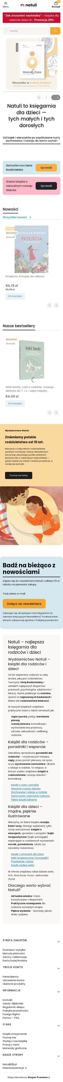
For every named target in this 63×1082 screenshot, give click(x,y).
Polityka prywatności (15, 1010)
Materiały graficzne (15, 1048)
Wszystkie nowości (17, 217)
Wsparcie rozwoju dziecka (25, 788)
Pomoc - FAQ (11, 1018)
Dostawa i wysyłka (14, 950)
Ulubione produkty (14, 984)
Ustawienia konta (13, 980)
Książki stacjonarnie (15, 1034)
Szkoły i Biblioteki (13, 1003)
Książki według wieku (22, 865)
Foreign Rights (11, 1014)
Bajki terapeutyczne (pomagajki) (30, 858)
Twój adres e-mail (14, 593)
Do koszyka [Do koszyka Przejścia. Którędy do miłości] (15, 296)
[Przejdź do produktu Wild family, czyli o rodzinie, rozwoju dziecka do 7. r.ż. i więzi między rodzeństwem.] (31, 360)
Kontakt (8, 1000)
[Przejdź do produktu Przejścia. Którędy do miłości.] (31, 249)
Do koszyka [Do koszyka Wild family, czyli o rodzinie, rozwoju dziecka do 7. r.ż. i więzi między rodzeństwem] (15, 403)
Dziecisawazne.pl (14, 1068)
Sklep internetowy (28, 1077)
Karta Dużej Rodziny (15, 960)
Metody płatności (14, 953)
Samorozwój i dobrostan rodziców (30, 796)
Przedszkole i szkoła (22, 861)
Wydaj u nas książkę (15, 1041)
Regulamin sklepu (13, 1007)
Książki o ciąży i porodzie (25, 785)
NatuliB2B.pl (10, 1064)
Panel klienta (10, 976)
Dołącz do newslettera (24, 603)
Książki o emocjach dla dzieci (27, 854)
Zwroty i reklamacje (15, 957)
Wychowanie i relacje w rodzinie (29, 792)
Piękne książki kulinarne (24, 799)
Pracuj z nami (11, 1044)
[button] (55, 31)
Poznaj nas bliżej (19, 475)
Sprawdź (46, 168)
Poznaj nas (9, 1037)
